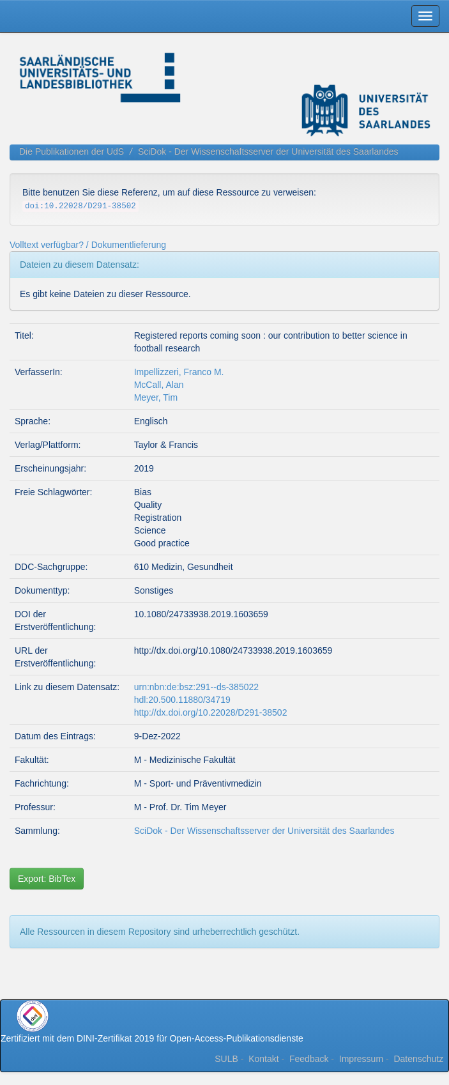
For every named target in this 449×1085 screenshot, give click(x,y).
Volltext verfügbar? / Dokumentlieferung (88, 245)
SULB (226, 1059)
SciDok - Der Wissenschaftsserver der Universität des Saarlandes (268, 151)
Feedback (308, 1059)
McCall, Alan (159, 385)
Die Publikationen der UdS (71, 151)
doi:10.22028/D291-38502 (80, 206)
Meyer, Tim (156, 397)
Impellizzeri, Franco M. (179, 372)
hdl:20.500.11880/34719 (182, 700)
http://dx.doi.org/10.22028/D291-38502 (210, 712)
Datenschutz (418, 1059)
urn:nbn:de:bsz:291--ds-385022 (196, 687)
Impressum (361, 1059)
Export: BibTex (46, 878)
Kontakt (263, 1059)
